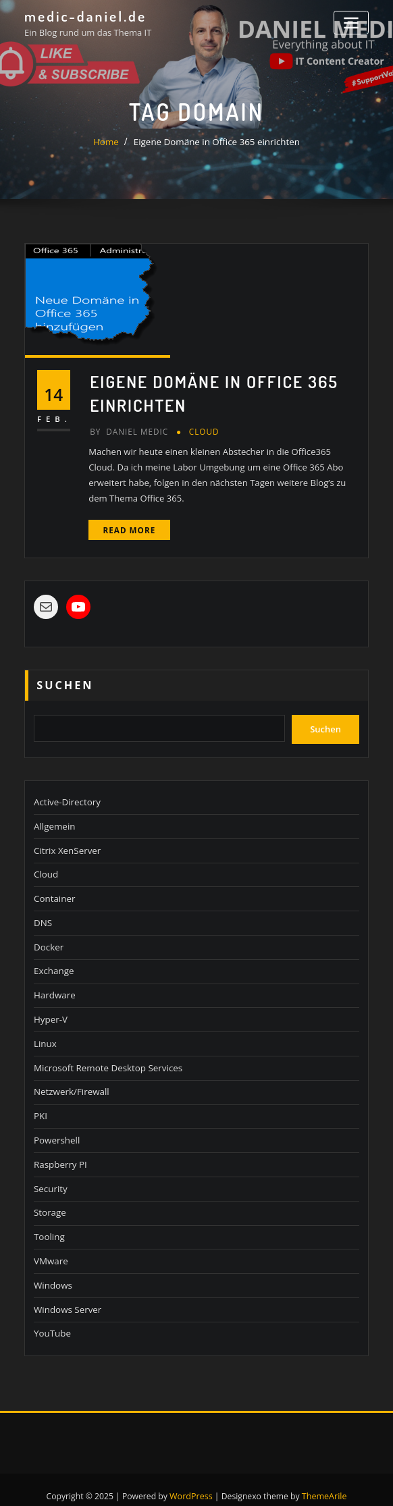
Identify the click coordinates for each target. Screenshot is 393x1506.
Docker (48, 939)
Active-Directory (66, 796)
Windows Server (67, 1295)
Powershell (56, 1129)
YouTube (52, 1318)
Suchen (64, 681)
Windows (52, 1271)
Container (54, 892)
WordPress (192, 1480)
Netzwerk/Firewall (70, 1081)
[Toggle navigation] (352, 22)
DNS (42, 915)
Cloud (201, 430)
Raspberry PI (60, 1152)
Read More (128, 527)
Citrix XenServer (66, 844)
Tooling (48, 1224)
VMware (50, 1247)
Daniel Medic (128, 430)
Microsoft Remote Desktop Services (106, 1058)
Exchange (53, 963)
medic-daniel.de (84, 15)
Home (108, 142)
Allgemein (54, 820)
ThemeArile (324, 1480)
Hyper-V (50, 1010)
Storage (49, 1199)
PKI (40, 1105)
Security (50, 1176)
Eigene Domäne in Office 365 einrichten (216, 142)
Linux (45, 1034)
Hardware (54, 986)
